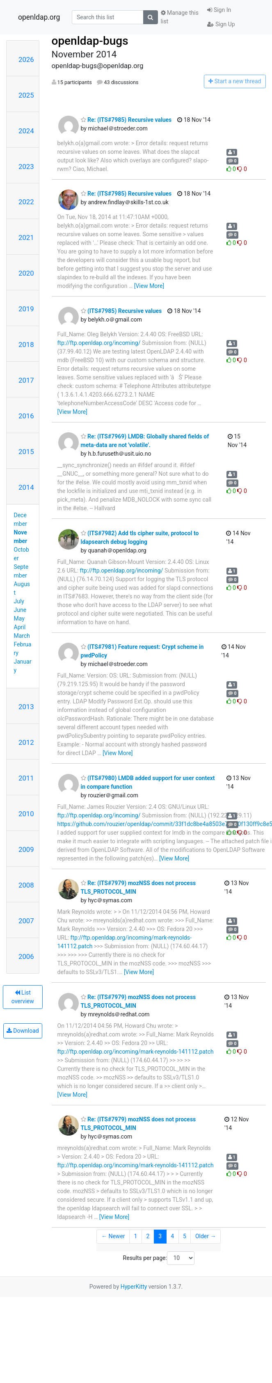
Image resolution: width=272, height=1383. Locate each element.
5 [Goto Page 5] (184, 1236)
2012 (26, 742)
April (20, 627)
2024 (26, 131)
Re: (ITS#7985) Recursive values (126, 119)
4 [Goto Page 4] (172, 1236)
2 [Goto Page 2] (147, 1236)
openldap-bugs (90, 41)
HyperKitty (134, 1286)
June (20, 610)
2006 (26, 956)
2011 (26, 778)
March (22, 635)
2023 (26, 166)
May (19, 618)
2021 (26, 237)
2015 (26, 451)
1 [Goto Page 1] (135, 1236)
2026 (26, 59)
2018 (26, 344)
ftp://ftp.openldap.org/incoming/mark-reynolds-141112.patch (135, 1051)
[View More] (149, 286)
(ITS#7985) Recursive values (121, 311)
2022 (26, 202)
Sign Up (221, 24)
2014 (26, 487)
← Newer (113, 1236)
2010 (26, 814)
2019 (26, 309)
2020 (26, 273)
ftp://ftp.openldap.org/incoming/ (99, 343)
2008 (26, 885)
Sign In (219, 10)
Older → (205, 1236)
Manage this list (180, 17)
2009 (26, 849)
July (19, 601)
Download (23, 1030)
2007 (26, 921)
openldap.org (39, 17)
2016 (26, 416)
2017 (26, 380)
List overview (22, 996)
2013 (26, 707)
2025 (26, 95)
